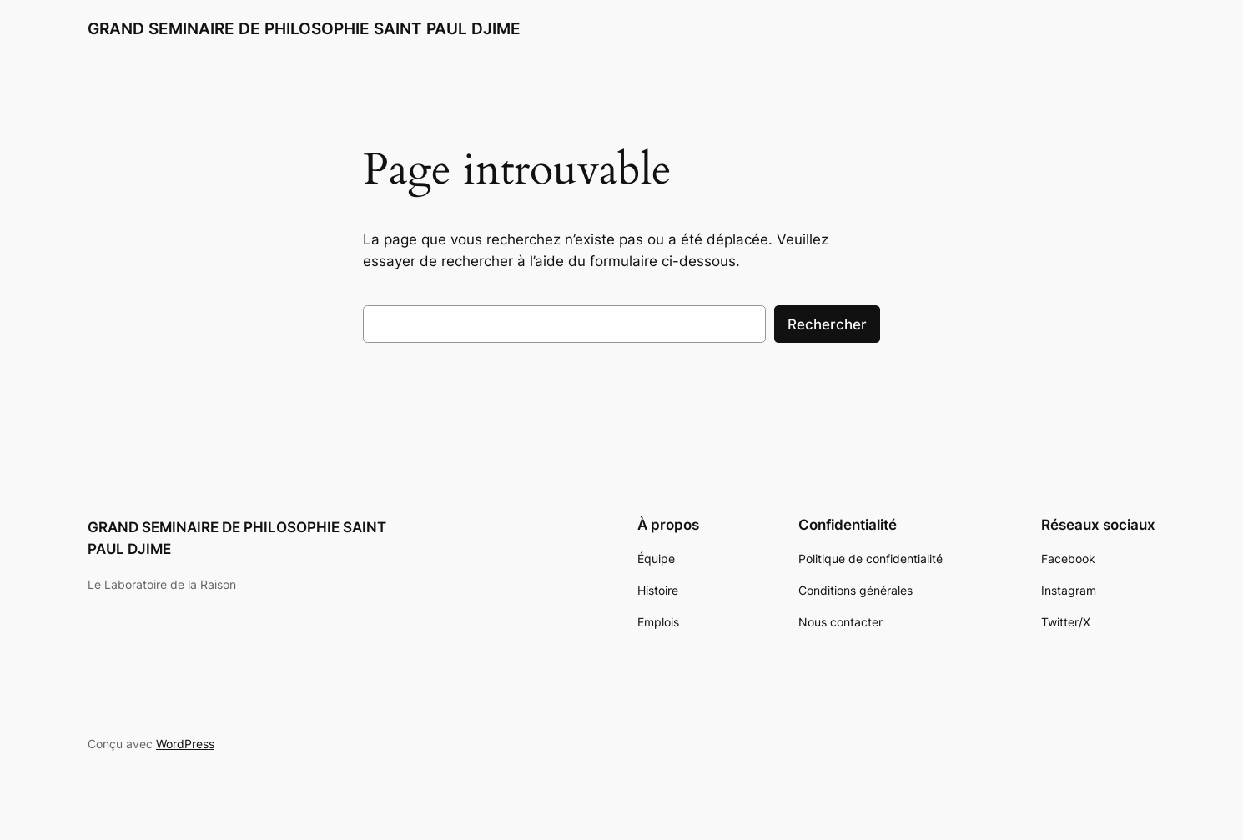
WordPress (185, 744)
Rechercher (827, 324)
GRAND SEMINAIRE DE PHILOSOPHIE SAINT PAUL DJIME (304, 28)
